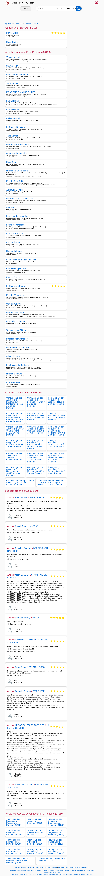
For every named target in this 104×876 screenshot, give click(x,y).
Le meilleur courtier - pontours (20, 874)
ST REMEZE (39, 691)
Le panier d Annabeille (16, 153)
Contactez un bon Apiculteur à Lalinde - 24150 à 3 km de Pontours (56, 401)
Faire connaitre (52, 867)
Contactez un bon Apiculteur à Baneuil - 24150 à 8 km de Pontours (56, 443)
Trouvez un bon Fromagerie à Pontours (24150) (14, 842)
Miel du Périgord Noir (16, 295)
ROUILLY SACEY (38, 497)
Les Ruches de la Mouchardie (20, 198)
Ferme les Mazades (15, 225)
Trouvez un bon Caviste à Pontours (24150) (36, 832)
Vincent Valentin (13, 57)
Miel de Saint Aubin (15, 181)
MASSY (36, 618)
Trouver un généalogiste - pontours (75, 870)
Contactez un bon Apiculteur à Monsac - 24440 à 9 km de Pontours (35, 470)
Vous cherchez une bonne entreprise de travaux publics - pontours (45, 870)
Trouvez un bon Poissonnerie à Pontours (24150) (14, 851)
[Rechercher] (79, 8)
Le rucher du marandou (17, 74)
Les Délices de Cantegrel (17, 365)
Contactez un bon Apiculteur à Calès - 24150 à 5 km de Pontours (56, 416)
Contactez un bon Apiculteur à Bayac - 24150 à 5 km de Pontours (35, 416)
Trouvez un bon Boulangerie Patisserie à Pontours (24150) (14, 822)
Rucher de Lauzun (14, 242)
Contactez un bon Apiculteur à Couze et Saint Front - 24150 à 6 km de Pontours (15, 431)
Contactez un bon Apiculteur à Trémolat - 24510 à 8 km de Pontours (15, 457)
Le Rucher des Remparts (17, 144)
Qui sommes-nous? (20, 867)
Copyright (72, 867)
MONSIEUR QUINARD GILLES (20, 92)
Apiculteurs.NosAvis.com (22, 3)
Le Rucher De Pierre (15, 312)
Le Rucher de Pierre (15, 286)
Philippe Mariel (13, 118)
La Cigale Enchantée (15, 321)
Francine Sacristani (15, 233)
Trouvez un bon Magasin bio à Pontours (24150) (56, 832)
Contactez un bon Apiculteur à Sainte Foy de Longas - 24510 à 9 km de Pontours (20, 483)
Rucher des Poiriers (24, 640)
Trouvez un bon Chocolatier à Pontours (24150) (56, 842)
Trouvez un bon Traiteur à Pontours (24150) (35, 821)
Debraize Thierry (22, 618)
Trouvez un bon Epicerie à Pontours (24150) (14, 832)
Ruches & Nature (14, 374)
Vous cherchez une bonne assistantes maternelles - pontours (47, 874)
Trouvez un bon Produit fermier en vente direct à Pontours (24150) (17, 861)
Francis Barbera (13, 277)
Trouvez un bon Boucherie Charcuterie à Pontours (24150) (56, 822)
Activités (25, 8)
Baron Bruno (21, 667)
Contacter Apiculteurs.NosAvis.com (37, 867)
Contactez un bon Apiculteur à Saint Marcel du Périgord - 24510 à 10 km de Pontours (51, 483)
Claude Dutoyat (13, 304)
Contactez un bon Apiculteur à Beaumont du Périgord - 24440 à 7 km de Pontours (56, 431)
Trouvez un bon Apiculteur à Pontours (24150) (56, 851)
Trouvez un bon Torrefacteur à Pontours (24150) (51, 860)
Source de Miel (13, 66)
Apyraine (10, 207)
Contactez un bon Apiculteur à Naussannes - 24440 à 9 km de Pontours (14, 471)
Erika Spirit (11, 162)
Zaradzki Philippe (23, 691)
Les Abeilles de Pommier (17, 347)
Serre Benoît (12, 83)
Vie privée (61, 867)
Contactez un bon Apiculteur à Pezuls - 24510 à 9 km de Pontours (56, 470)
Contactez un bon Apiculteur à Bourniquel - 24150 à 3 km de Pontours (36, 402)
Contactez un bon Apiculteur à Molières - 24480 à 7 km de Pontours (14, 443)
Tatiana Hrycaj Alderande (17, 330)
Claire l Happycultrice (16, 268)
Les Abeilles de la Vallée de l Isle (21, 260)
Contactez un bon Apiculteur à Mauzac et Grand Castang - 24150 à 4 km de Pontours (14, 417)
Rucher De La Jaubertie (17, 171)
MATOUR (34, 526)
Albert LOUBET (22, 575)
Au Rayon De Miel (14, 190)
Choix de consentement (82, 867)
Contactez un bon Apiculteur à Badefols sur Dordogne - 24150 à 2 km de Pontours (14, 403)
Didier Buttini (12, 42)
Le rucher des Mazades (17, 216)
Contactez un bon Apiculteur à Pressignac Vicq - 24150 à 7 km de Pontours (35, 444)
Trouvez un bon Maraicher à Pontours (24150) (35, 851)
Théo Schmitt (12, 136)
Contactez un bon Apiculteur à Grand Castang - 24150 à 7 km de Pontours (35, 430)
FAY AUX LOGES (37, 667)
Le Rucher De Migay (15, 127)
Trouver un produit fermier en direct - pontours (79, 874)
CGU (66, 867)
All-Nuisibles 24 (13, 356)
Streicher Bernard (23, 548)
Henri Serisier (21, 497)
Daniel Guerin (21, 526)
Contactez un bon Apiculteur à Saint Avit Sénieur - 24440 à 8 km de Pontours (35, 458)
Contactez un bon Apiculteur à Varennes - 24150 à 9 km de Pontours (56, 458)
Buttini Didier (12, 33)
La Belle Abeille (13, 382)
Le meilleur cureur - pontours (18, 870)
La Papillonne (12, 101)
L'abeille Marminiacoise (17, 339)
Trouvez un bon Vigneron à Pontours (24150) (35, 842)
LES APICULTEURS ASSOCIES (29, 725)
